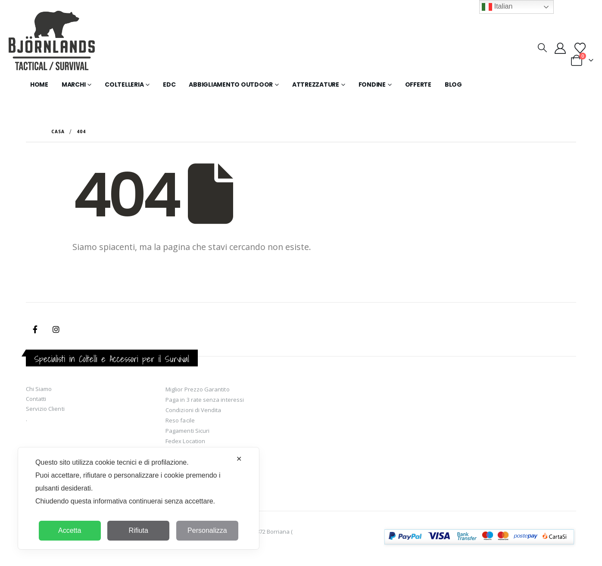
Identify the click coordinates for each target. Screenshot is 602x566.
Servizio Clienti (45, 409)
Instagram (56, 329)
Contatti (36, 399)
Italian (497, 7)
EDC (169, 84)
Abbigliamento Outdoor (231, 84)
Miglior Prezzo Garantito (197, 389)
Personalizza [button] (207, 530)
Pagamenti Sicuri (187, 431)
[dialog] (138, 498)
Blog (453, 84)
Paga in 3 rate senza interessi (204, 399)
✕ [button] (239, 459)
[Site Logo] (52, 42)
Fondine (372, 84)
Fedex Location (185, 441)
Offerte (418, 84)
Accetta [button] (69, 530)
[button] (541, 47)
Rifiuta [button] (138, 530)
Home (39, 84)
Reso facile (180, 420)
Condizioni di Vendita (193, 410)
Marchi (74, 84)
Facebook (35, 329)
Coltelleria (124, 84)
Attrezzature (315, 84)
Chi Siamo (39, 389)
